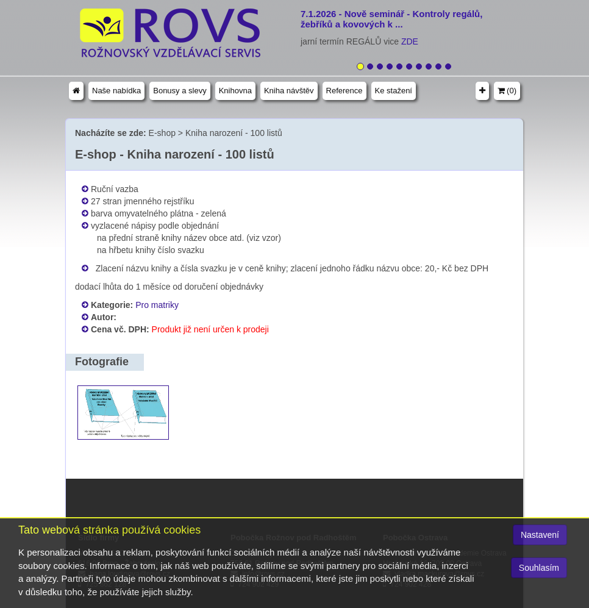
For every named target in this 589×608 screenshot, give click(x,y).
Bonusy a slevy (179, 90)
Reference (344, 90)
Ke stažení (393, 90)
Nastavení (540, 535)
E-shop (162, 133)
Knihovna (235, 90)
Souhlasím (539, 568)
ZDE (409, 41)
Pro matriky (157, 305)
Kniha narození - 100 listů (233, 133)
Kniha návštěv (289, 90)
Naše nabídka (116, 90)
